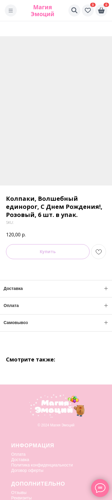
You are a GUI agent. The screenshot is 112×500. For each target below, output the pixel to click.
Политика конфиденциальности (42, 465)
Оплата (18, 454)
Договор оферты (27, 470)
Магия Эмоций (42, 10)
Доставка (20, 459)
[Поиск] (74, 10)
